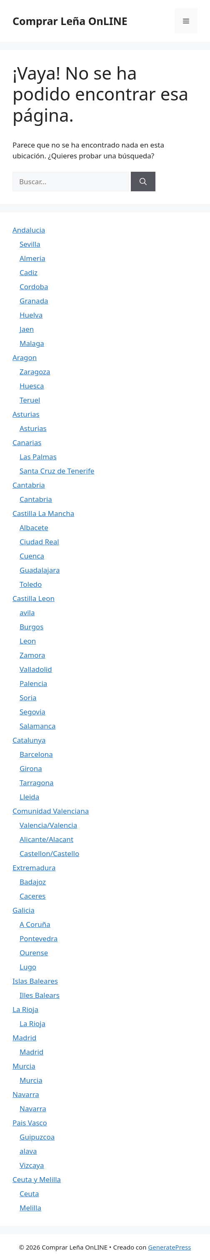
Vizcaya (32, 1165)
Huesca (32, 386)
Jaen (27, 329)
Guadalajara (40, 570)
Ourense (34, 952)
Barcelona (36, 754)
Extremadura (33, 867)
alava (28, 1151)
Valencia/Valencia (48, 825)
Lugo (28, 967)
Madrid (24, 1037)
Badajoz (33, 882)
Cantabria (28, 485)
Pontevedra (39, 938)
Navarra (25, 1094)
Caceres (32, 896)
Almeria (32, 258)
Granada (34, 301)
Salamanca (37, 726)
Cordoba (34, 286)
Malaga (32, 343)
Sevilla (30, 244)
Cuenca (32, 556)
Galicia (23, 910)
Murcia (23, 1066)
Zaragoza (35, 371)
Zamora (32, 655)
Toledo (31, 584)
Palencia (33, 683)
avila (27, 612)
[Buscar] (143, 182)
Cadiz (29, 272)
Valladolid (36, 669)
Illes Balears (40, 995)
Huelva (31, 315)
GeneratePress (169, 1247)
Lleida (29, 797)
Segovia (32, 711)
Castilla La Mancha (43, 513)
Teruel (30, 400)
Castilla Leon (33, 598)
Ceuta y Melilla (36, 1179)
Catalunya (29, 740)
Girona (31, 768)
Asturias (26, 414)
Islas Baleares (35, 981)
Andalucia (28, 230)
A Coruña (35, 924)
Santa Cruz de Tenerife (57, 471)
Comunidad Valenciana (50, 811)
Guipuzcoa (37, 1137)
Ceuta (29, 1193)
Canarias (26, 442)
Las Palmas (38, 456)
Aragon (24, 357)
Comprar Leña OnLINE (70, 21)
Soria (28, 697)
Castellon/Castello (49, 853)
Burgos (31, 626)
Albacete (34, 527)
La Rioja (25, 1009)
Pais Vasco (29, 1122)
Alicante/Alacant (46, 839)
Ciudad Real (39, 541)
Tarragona (37, 782)
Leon (28, 641)
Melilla (30, 1207)
